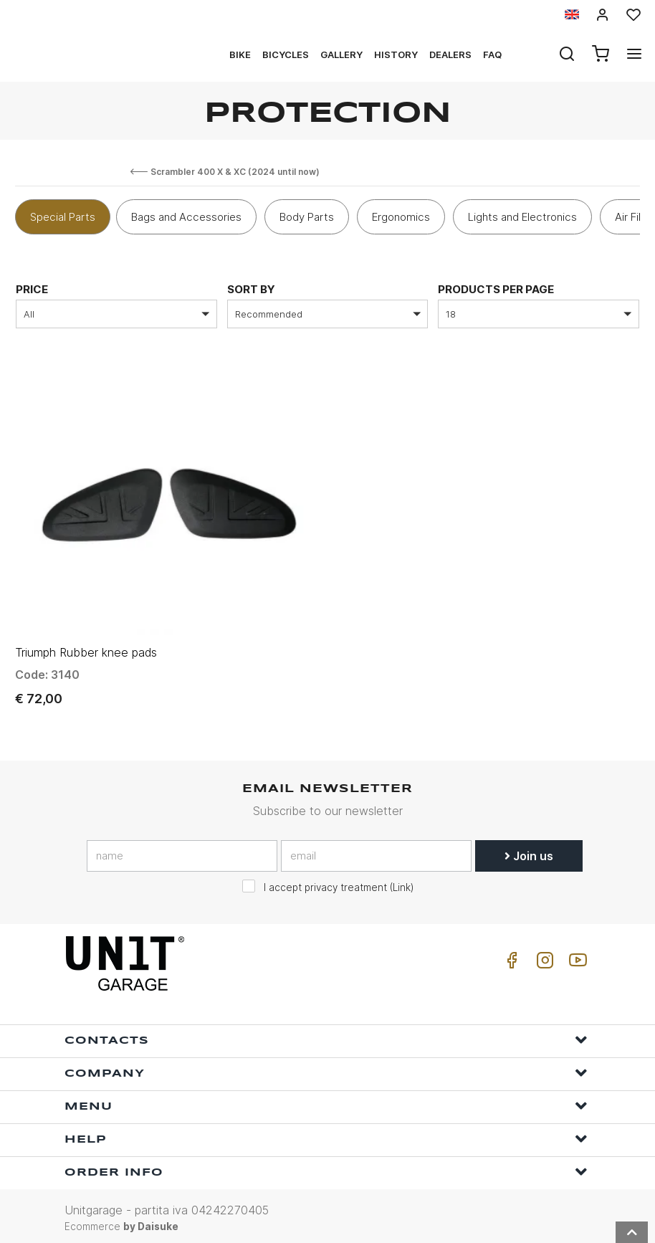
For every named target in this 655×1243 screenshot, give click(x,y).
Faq (492, 54)
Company (326, 1068)
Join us (529, 851)
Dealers (450, 54)
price (32, 289)
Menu (326, 1101)
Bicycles (285, 54)
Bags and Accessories (186, 217)
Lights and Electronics (522, 217)
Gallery (341, 54)
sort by (251, 289)
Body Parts (306, 217)
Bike (240, 54)
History (396, 54)
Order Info (326, 1167)
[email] (376, 851)
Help (326, 1134)
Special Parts (62, 217)
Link (402, 882)
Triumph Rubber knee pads (86, 648)
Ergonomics (401, 217)
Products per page (496, 289)
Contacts (326, 1035)
